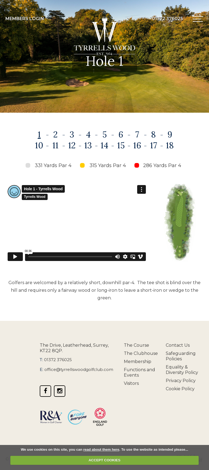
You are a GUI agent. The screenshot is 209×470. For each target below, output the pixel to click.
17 (153, 145)
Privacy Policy (181, 380)
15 (121, 145)
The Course (136, 345)
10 (39, 145)
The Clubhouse (141, 353)
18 (170, 145)
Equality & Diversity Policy (182, 369)
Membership (137, 361)
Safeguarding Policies (181, 356)
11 (56, 145)
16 (137, 145)
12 (72, 145)
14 (104, 145)
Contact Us (178, 345)
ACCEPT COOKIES (104, 460)
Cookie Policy (180, 388)
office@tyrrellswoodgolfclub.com (78, 369)
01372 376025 (58, 359)
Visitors (131, 383)
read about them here (101, 449)
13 (88, 145)
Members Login (24, 18)
